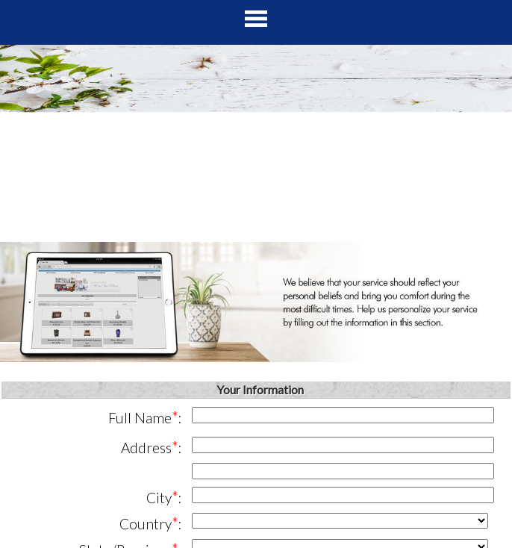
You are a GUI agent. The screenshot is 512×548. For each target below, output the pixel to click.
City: (164, 497)
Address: (151, 447)
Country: (150, 523)
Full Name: (145, 417)
